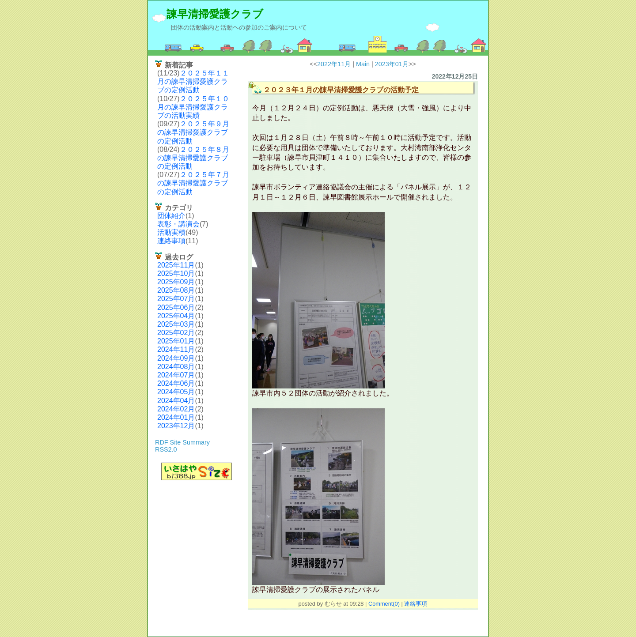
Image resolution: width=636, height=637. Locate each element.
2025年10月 (176, 273)
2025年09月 (176, 282)
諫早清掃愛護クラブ (215, 14)
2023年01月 (392, 64)
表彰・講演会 (178, 224)
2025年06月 (176, 307)
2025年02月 (176, 332)
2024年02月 (176, 409)
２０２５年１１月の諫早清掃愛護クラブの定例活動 (193, 81)
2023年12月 (176, 426)
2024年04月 (176, 400)
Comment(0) (384, 603)
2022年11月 (334, 64)
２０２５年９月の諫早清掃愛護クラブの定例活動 (193, 132)
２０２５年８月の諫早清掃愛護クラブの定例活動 (193, 158)
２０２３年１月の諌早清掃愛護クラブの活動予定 (341, 90)
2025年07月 (176, 298)
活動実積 (171, 232)
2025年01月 (176, 341)
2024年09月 (176, 358)
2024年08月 (176, 366)
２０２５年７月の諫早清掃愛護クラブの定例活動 (193, 183)
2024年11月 (176, 349)
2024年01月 (176, 417)
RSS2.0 (166, 449)
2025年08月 (176, 290)
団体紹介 (171, 215)
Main (363, 64)
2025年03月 (176, 324)
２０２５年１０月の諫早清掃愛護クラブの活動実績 (193, 107)
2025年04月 (176, 316)
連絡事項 (171, 241)
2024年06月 (176, 383)
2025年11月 (176, 265)
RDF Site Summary (182, 442)
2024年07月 (176, 375)
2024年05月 (176, 392)
